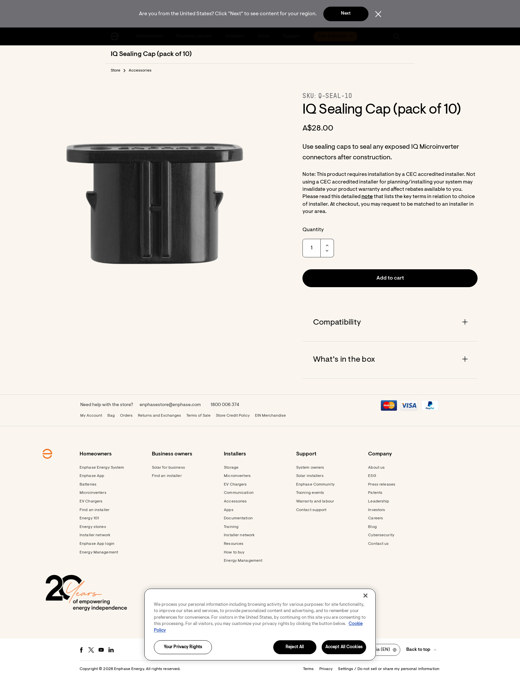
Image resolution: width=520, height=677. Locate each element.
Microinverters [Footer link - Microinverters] (93, 493)
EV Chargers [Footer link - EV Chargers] (91, 501)
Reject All (295, 647)
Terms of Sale (198, 416)
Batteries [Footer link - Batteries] (88, 485)
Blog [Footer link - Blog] (372, 527)
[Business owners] (195, 36)
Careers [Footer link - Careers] (375, 518)
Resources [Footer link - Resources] (233, 544)
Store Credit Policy (233, 416)
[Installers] (235, 36)
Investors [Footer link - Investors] (376, 510)
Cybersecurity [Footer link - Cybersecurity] (381, 535)
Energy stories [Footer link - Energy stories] (93, 527)
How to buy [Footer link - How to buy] (234, 552)
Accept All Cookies (343, 647)
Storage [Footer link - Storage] (231, 468)
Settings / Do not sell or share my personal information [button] (388, 669)
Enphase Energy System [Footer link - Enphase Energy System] (102, 468)
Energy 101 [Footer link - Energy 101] (89, 518)
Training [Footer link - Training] (231, 527)
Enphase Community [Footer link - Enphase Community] (315, 485)
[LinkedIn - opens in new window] (111, 650)
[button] (396, 36)
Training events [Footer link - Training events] (310, 493)
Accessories (140, 71)
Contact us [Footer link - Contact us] (378, 544)
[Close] (365, 595)
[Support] (292, 36)
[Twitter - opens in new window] (91, 650)
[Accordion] (390, 322)
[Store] (264, 36)
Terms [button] (308, 669)
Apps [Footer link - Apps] (228, 510)
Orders (126, 416)
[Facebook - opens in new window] (81, 650)
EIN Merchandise (270, 416)
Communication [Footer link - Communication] (239, 493)
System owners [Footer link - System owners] (310, 468)
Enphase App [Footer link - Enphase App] (92, 476)
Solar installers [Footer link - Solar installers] (310, 476)
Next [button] (346, 13)
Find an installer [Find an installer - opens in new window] (167, 476)
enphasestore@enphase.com (170, 405)
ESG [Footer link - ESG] (372, 476)
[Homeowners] (149, 36)
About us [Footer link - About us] (376, 468)
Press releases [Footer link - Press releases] (381, 485)
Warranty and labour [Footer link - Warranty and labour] (315, 501)
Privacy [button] (326, 669)
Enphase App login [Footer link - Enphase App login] (97, 544)
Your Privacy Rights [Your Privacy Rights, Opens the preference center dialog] (183, 647)
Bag (111, 416)
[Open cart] (373, 36)
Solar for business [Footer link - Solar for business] (168, 468)
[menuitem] (149, 36)
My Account (91, 416)
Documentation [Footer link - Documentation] (238, 518)
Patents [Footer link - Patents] (375, 493)
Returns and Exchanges (159, 416)
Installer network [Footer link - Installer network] (95, 535)
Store (116, 71)
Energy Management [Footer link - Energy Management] (99, 552)
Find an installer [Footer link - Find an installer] (94, 510)
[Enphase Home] (115, 36)
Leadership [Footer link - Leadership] (378, 501)
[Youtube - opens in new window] (101, 650)
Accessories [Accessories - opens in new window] (235, 501)
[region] (260, 624)
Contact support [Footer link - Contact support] (311, 510)
